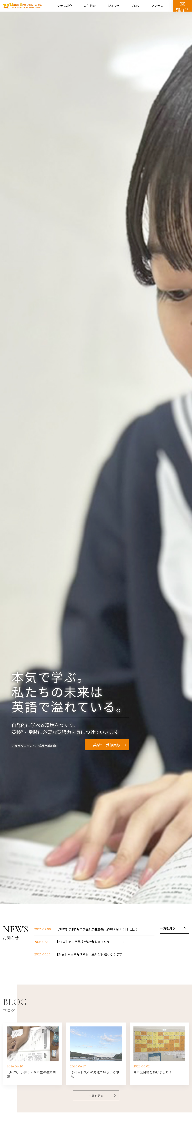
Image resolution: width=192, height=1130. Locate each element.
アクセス (157, 6)
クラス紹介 (64, 6)
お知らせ (113, 6)
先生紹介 (90, 6)
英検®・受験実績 (107, 744)
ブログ (135, 6)
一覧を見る (167, 929)
